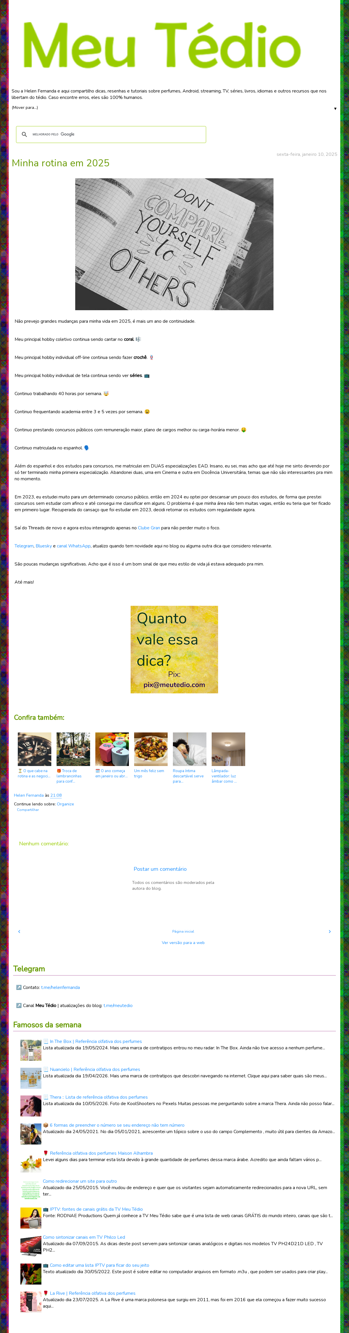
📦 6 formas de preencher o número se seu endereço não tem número (114, 1125)
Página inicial (183, 931)
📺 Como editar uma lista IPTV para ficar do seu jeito (96, 1265)
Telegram (24, 546)
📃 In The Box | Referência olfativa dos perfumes (92, 1041)
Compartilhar (28, 809)
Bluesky (44, 546)
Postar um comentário (160, 869)
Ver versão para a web (183, 942)
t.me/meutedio (118, 1005)
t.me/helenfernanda (60, 987)
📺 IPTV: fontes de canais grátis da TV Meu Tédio (93, 1209)
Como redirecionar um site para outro (80, 1181)
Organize (65, 804)
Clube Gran (149, 528)
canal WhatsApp (74, 546)
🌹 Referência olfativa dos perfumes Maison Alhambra (98, 1153)
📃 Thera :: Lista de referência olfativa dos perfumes (95, 1097)
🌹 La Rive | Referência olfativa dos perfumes (89, 1293)
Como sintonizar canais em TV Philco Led (84, 1237)
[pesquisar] (110, 134)
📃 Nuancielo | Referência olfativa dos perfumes (91, 1069)
